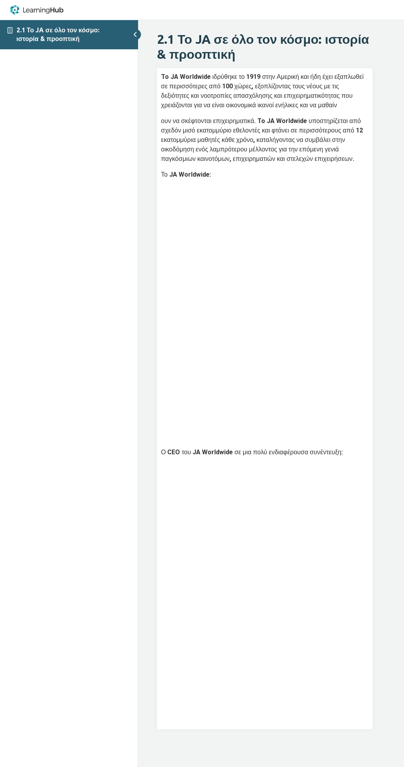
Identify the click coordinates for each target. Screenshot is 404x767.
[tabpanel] (264, 398)
